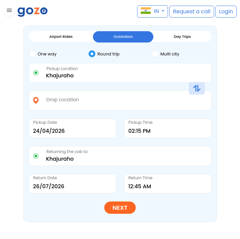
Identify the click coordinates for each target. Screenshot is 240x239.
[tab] (59, 54)
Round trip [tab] (104, 53)
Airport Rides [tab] (60, 36)
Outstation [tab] (123, 36)
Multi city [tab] (165, 53)
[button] (8, 11)
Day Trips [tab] (182, 36)
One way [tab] (43, 53)
